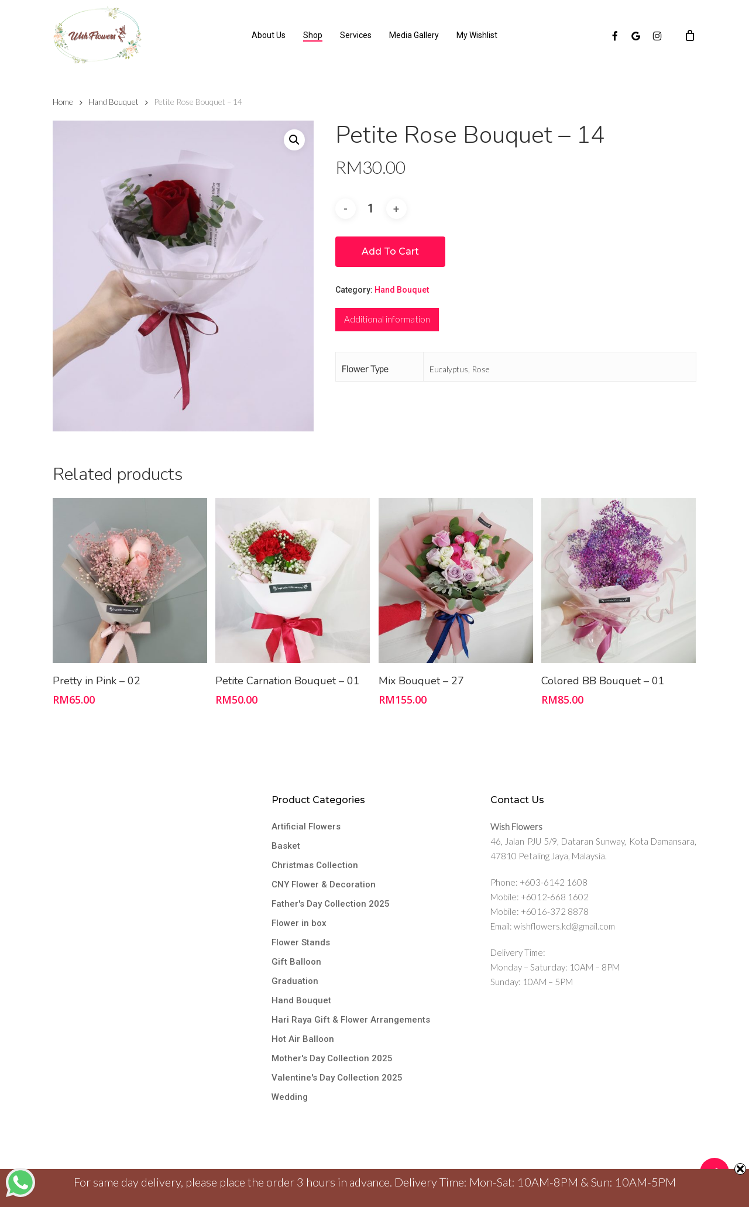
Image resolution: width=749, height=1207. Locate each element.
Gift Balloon (296, 961)
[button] (294, 139)
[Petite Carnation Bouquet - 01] (292, 580)
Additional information (387, 319)
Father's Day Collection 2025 (331, 904)
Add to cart (390, 251)
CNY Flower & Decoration (324, 884)
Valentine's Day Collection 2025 (337, 1077)
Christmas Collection (315, 865)
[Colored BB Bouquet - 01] (618, 580)
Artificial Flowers (306, 826)
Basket (286, 846)
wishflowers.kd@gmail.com (564, 926)
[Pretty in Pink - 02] (130, 580)
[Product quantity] (371, 208)
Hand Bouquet (113, 102)
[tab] (387, 319)
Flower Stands (301, 942)
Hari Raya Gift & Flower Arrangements (351, 1019)
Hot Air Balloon (303, 1039)
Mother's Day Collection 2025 (332, 1058)
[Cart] (689, 35)
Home (63, 102)
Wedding (290, 1097)
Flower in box (299, 923)
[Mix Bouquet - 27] (456, 580)
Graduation (295, 981)
